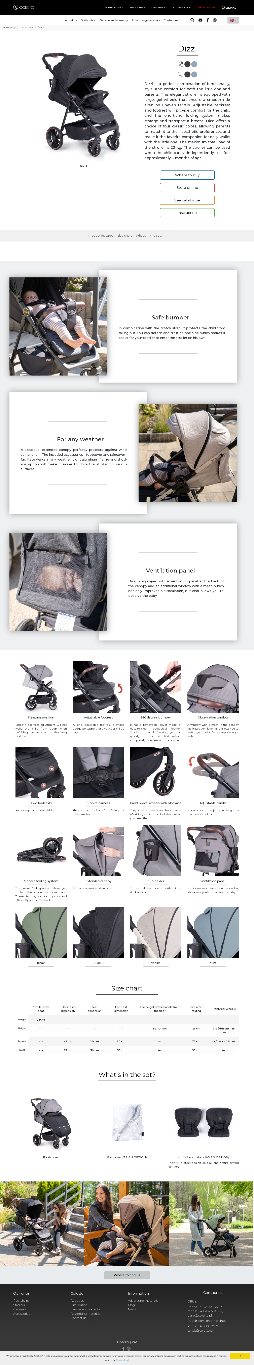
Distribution (88, 20)
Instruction (187, 212)
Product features (100, 235)
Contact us (171, 20)
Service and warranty (114, 20)
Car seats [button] (158, 7)
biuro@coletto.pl (199, 1315)
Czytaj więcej (122, 1360)
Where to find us (127, 1275)
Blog (131, 1305)
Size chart (124, 235)
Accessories (21, 1314)
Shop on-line (207, 7)
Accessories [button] (181, 7)
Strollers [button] (136, 7)
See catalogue (187, 200)
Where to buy (187, 175)
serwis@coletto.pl (200, 1330)
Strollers (19, 1305)
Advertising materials (146, 20)
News (132, 1309)
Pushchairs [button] (113, 7)
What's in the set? (149, 235)
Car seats (19, 1309)
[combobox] (233, 20)
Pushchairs (21, 1300)
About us (71, 20)
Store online (187, 187)
